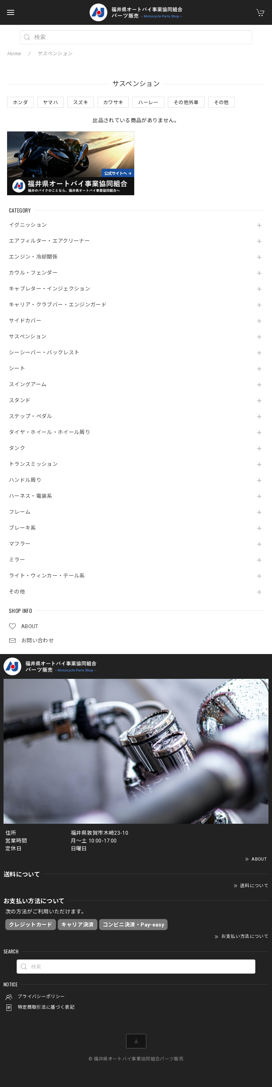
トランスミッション (33, 464)
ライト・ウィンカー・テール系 (47, 576)
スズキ (80, 102)
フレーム (19, 512)
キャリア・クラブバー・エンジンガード (58, 305)
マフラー (19, 544)
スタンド (19, 401)
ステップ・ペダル (30, 416)
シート (17, 369)
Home (14, 53)
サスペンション (27, 337)
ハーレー (148, 102)
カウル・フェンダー (33, 273)
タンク (17, 448)
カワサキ (113, 102)
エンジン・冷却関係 (33, 257)
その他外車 (186, 102)
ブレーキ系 (22, 528)
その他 (17, 592)
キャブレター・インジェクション (49, 289)
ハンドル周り (25, 480)
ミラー (17, 560)
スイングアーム (27, 385)
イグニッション (28, 225)
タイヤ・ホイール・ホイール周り (49, 432)
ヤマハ (50, 102)
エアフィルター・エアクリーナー (49, 241)
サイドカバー (25, 321)
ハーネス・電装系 (30, 496)
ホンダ (20, 102)
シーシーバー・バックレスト (44, 353)
